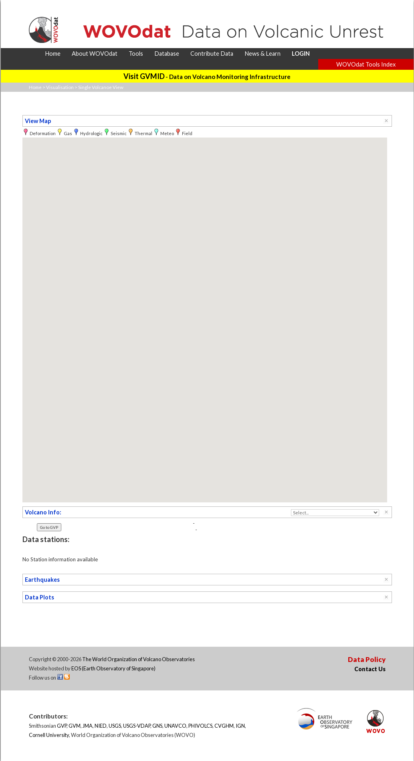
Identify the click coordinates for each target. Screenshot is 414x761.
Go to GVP (49, 527)
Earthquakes (42, 579)
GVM (75, 726)
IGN (240, 726)
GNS (157, 726)
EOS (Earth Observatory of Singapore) (113, 668)
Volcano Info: (43, 512)
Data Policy (367, 659)
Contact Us (370, 669)
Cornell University (49, 735)
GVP (62, 726)
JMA (88, 726)
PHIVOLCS (200, 726)
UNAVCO (175, 726)
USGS (115, 726)
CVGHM (224, 726)
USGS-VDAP (136, 726)
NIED (101, 726)
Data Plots (39, 597)
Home (35, 87)
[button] (205, 312)
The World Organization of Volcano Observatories (138, 659)
